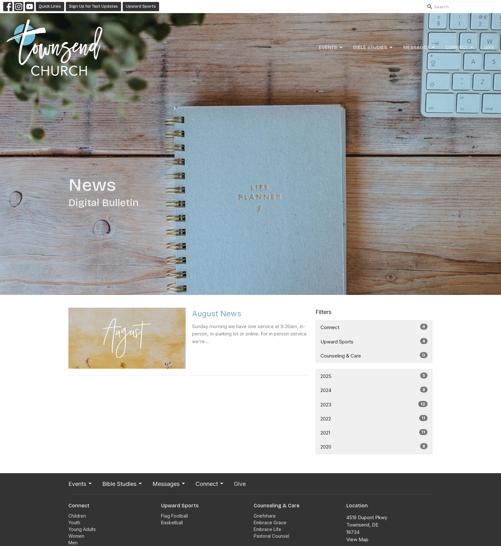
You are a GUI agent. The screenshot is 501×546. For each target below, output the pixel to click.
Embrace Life (267, 529)
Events (331, 47)
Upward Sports (141, 6)
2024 (374, 390)
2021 (374, 432)
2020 (374, 446)
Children (77, 516)
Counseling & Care (374, 355)
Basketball (172, 522)
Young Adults (82, 529)
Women (76, 536)
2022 (374, 418)
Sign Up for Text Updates (93, 6)
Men (73, 542)
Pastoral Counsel (271, 536)
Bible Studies (373, 47)
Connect (459, 47)
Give (489, 47)
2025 (374, 376)
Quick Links (50, 6)
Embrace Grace (270, 522)
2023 (374, 404)
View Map (357, 539)
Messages (419, 47)
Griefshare (265, 516)
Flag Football (174, 516)
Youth (74, 522)
